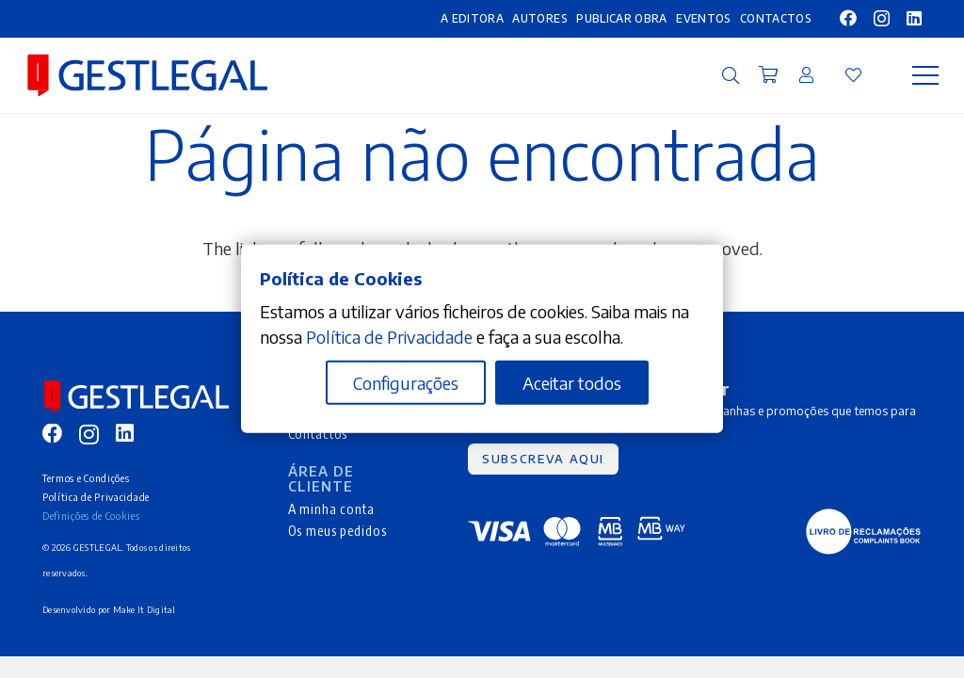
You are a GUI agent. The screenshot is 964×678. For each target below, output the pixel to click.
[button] (730, 75)
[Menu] (926, 75)
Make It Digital (144, 610)
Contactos (318, 433)
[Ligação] (806, 74)
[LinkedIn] (914, 17)
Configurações (405, 383)
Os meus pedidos (337, 530)
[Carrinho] (768, 75)
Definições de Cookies (91, 515)
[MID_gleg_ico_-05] (863, 531)
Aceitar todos (571, 383)
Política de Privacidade (96, 497)
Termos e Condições (85, 478)
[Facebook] (848, 17)
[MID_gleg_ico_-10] (147, 75)
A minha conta (331, 508)
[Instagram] (882, 18)
